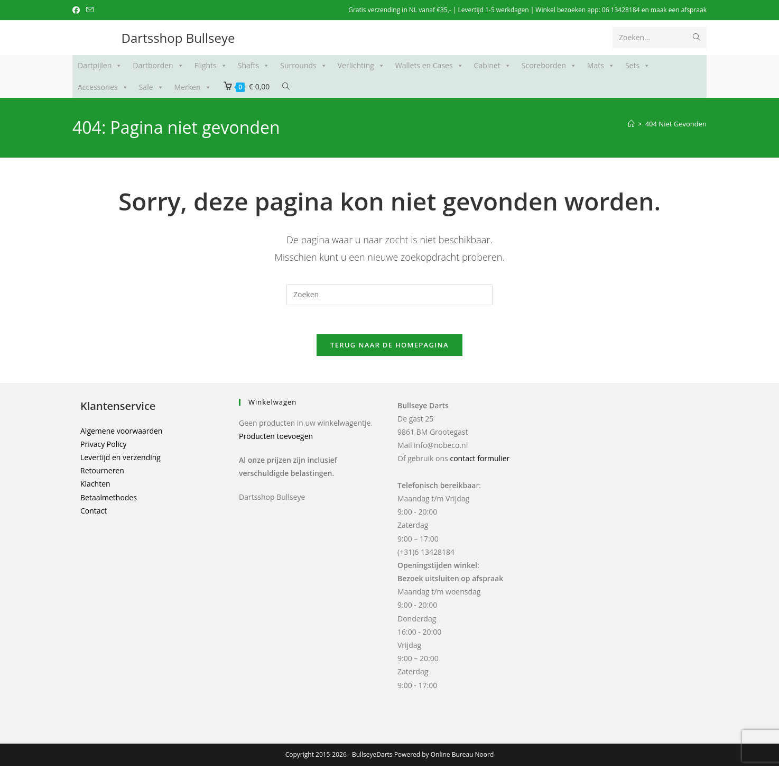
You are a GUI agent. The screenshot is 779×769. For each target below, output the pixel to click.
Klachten (95, 487)
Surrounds (303, 65)
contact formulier (479, 462)
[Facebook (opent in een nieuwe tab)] (77, 10)
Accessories (103, 87)
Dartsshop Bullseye (178, 38)
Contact (93, 514)
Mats (601, 65)
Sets (637, 65)
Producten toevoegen (276, 439)
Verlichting (361, 65)
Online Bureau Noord (462, 757)
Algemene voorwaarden (121, 434)
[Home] (631, 124)
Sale (151, 87)
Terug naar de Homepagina (389, 348)
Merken (192, 87)
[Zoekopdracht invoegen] (389, 294)
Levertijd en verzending (120, 460)
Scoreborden (549, 65)
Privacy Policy (103, 447)
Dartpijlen (100, 65)
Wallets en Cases (429, 65)
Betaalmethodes (108, 501)
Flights (210, 65)
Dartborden (158, 65)
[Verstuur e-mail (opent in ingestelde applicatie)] (90, 10)
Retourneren (102, 474)
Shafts (254, 65)
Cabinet (492, 65)
